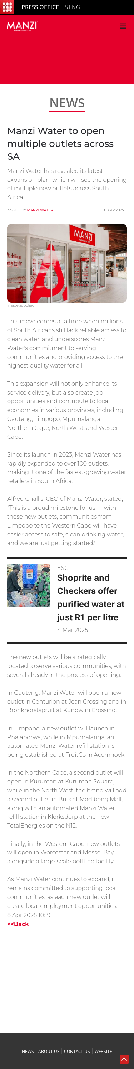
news (28, 1051)
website (103, 1051)
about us (48, 1051)
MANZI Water (40, 210)
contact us (77, 1051)
